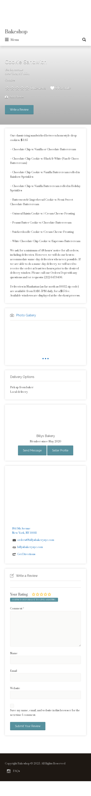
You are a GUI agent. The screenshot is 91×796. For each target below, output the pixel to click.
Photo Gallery (26, 315)
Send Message (32, 450)
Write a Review (19, 109)
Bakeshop (16, 32)
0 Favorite (60, 88)
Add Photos (14, 97)
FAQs (16, 771)
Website (15, 688)
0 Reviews (38, 88)
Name (14, 653)
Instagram (8, 771)
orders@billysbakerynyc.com (35, 540)
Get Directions (26, 554)
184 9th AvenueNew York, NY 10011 (17, 72)
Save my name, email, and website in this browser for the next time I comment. (45, 713)
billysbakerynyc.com (30, 547)
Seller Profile (60, 450)
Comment (17, 608)
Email (13, 671)
